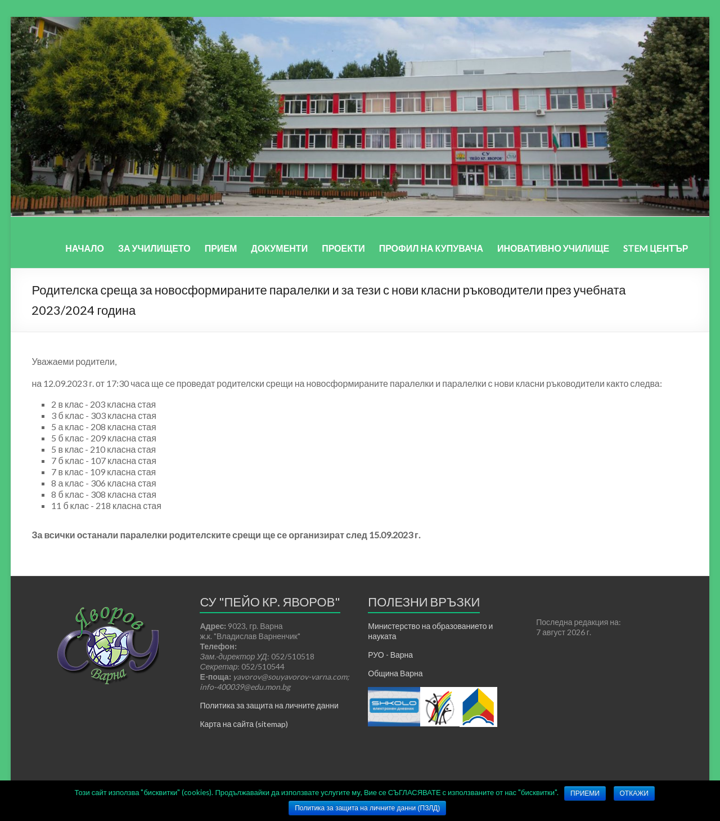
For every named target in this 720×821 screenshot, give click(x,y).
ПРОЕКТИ (343, 248)
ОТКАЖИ (634, 793)
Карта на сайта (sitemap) (244, 724)
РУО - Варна (390, 654)
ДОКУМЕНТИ (279, 248)
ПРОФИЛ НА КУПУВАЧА (431, 248)
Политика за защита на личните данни (269, 705)
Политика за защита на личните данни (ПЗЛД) (367, 808)
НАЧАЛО (84, 248)
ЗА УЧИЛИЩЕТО (154, 248)
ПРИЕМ (221, 248)
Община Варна (395, 673)
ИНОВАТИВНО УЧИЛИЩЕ (553, 248)
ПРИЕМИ (585, 793)
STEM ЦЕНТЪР (655, 248)
